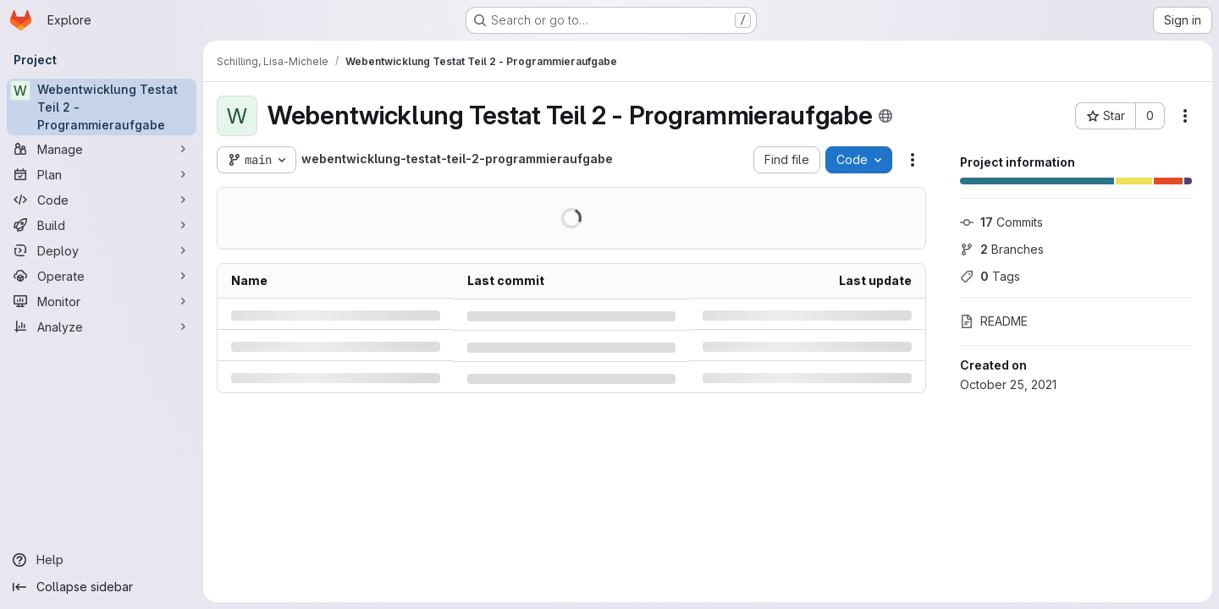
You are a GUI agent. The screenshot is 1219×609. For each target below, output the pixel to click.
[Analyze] (101, 326)
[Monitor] (101, 301)
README (994, 321)
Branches (1002, 249)
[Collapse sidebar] (101, 587)
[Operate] (101, 276)
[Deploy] (101, 250)
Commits (1001, 222)
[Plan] (101, 174)
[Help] (101, 560)
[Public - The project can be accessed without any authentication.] (885, 116)
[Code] (101, 199)
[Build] (101, 225)
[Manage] (101, 149)
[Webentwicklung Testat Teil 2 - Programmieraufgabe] (101, 107)
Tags (990, 276)
